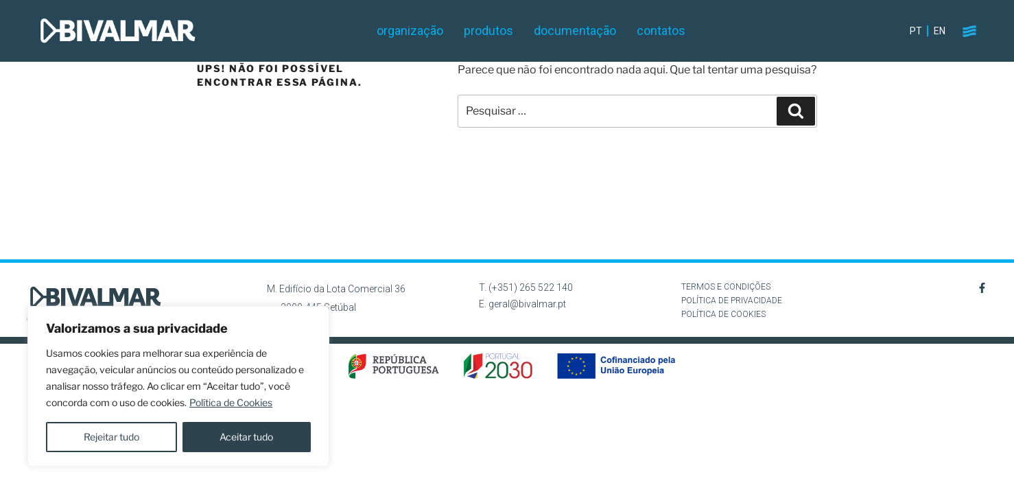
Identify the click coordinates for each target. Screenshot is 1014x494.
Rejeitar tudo (111, 437)
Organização (410, 30)
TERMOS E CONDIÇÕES (725, 287)
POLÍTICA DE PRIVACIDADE (731, 300)
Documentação (575, 30)
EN (939, 30)
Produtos (488, 30)
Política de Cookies (230, 402)
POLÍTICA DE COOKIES (723, 314)
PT (916, 30)
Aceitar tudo (246, 437)
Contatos (661, 30)
